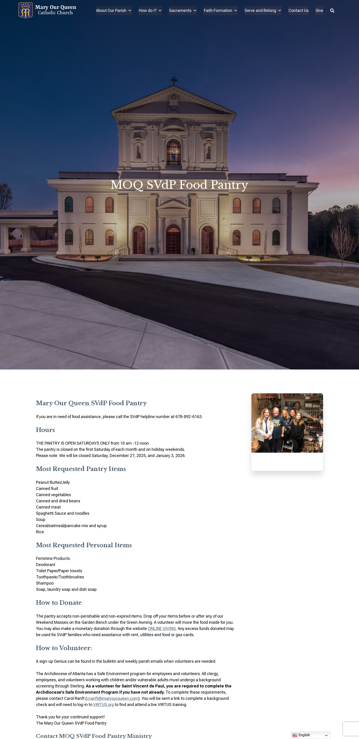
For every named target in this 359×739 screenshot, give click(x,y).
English (301, 735)
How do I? (150, 10)
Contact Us (298, 10)
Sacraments (183, 10)
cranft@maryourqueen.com (112, 698)
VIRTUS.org (103, 704)
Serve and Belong (263, 10)
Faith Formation (221, 10)
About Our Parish (114, 10)
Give (319, 10)
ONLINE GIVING (162, 628)
